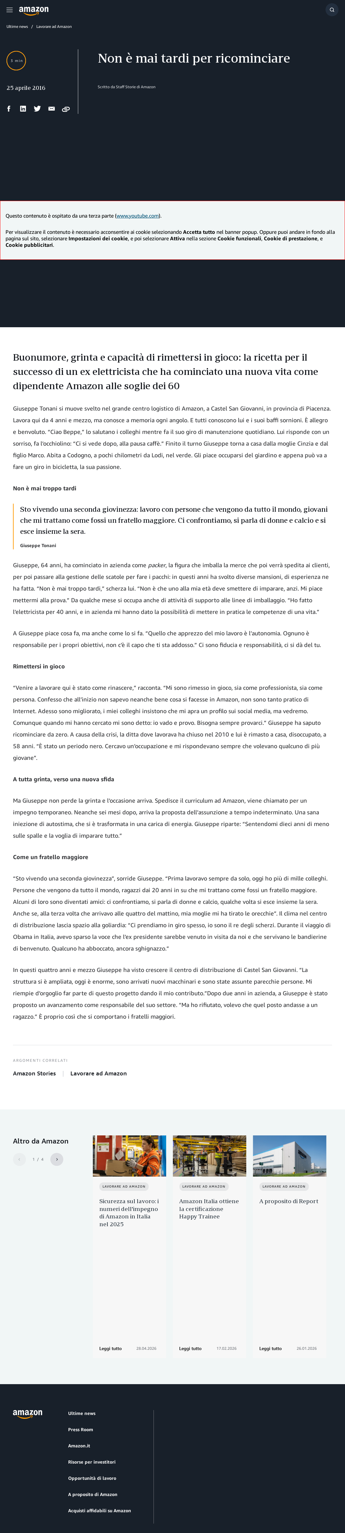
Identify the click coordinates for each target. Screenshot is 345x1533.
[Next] (56, 1159)
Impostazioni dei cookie (144, 1497)
